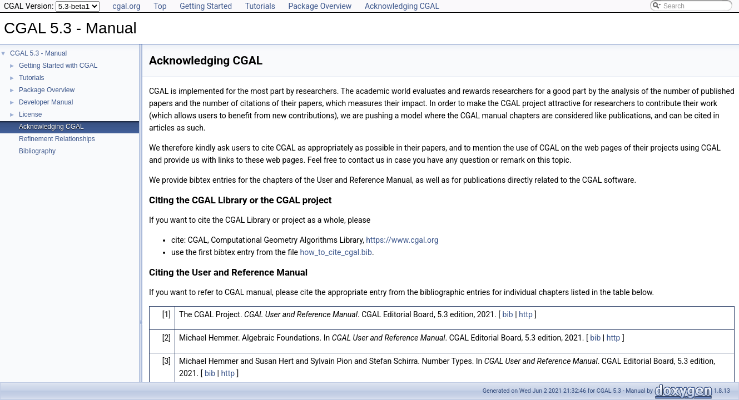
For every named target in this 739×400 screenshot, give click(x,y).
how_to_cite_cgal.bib (336, 252)
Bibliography (37, 151)
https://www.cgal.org (402, 240)
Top (160, 6)
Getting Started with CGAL (58, 65)
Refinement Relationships (57, 139)
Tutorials (260, 6)
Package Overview (319, 6)
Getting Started (206, 6)
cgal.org (126, 6)
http (526, 314)
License (30, 114)
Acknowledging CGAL (402, 6)
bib (508, 314)
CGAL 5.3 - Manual (38, 53)
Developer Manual (46, 102)
